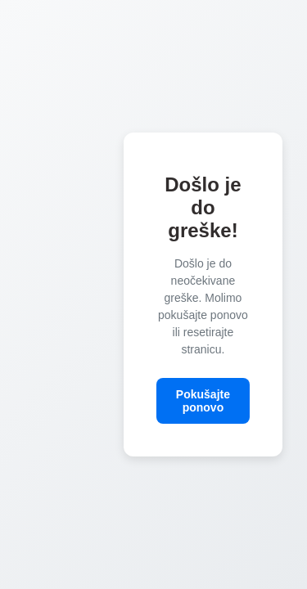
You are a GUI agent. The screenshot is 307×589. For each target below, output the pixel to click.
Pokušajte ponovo (203, 401)
